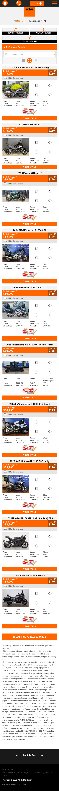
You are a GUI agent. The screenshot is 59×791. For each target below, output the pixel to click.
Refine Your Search (14, 47)
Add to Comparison (14, 78)
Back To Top (29, 755)
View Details (29, 118)
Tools (36, 3)
